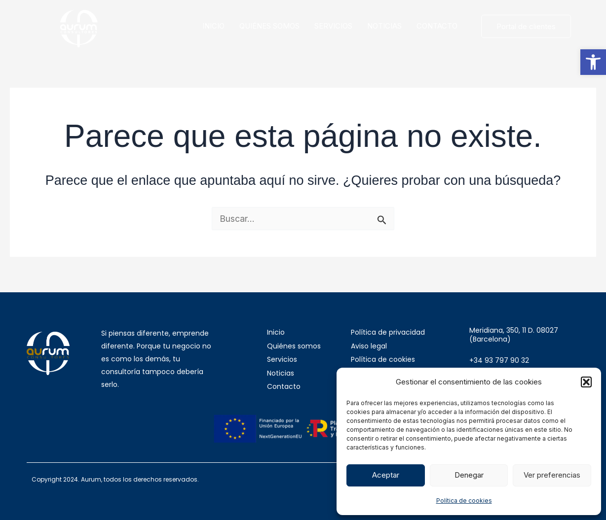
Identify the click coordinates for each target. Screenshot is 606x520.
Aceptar (385, 475)
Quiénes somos (294, 346)
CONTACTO (437, 26)
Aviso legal (369, 346)
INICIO (213, 26)
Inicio (276, 332)
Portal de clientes (526, 26)
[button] (593, 62)
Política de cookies (464, 500)
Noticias (280, 373)
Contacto (284, 386)
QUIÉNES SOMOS (269, 26)
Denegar (469, 475)
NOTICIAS (384, 26)
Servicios (282, 359)
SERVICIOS (333, 26)
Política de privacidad (388, 332)
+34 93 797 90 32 (499, 360)
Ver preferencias (552, 475)
